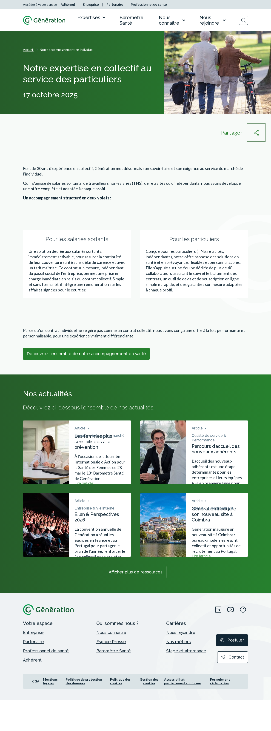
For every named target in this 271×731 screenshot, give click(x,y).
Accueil (28, 50)
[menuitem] (68, 4)
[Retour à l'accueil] (44, 20)
